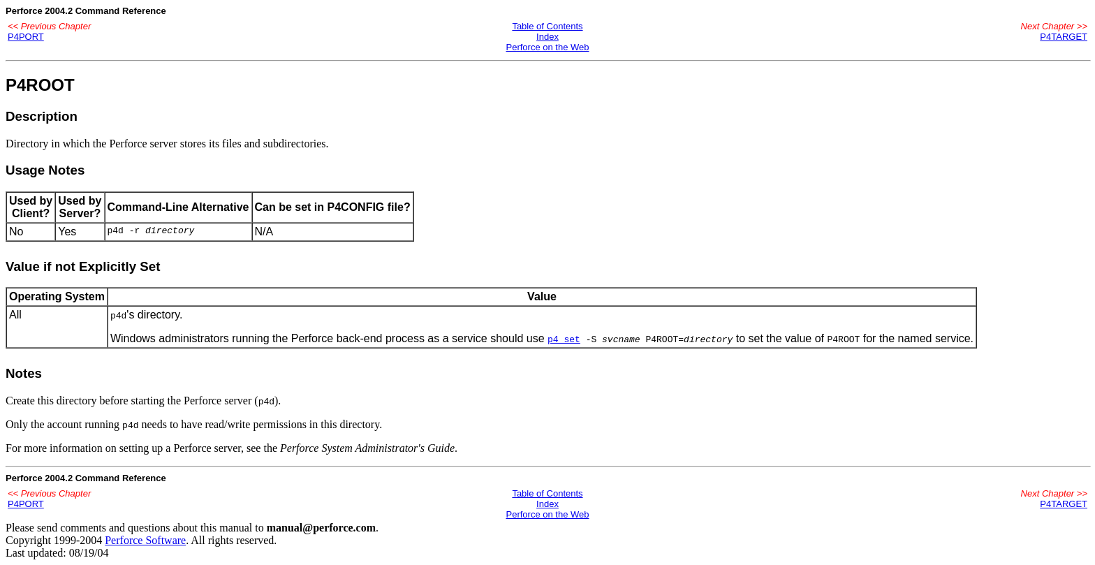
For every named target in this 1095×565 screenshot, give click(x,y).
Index (547, 36)
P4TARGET (1063, 36)
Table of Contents (547, 26)
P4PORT (26, 36)
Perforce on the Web (547, 47)
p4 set (564, 338)
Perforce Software (145, 540)
